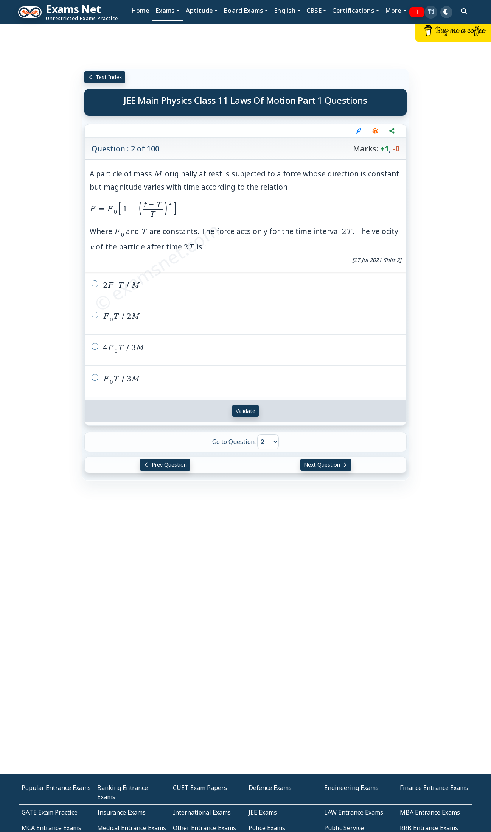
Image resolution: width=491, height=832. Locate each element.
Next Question (326, 464)
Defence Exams (270, 788)
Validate (245, 410)
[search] (464, 11)
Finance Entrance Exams (434, 788)
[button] (430, 12)
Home (140, 10)
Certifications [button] (353, 10)
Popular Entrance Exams (56, 788)
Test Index (105, 77)
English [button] (284, 10)
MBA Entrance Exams (430, 812)
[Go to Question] (268, 441)
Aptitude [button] (199, 10)
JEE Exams (263, 812)
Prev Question (165, 464)
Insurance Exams (121, 812)
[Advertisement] (41, 138)
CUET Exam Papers (200, 788)
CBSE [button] (314, 10)
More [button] (393, 10)
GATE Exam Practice (50, 812)
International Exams (202, 812)
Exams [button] (165, 10)
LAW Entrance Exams (353, 812)
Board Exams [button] (243, 10)
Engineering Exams (351, 788)
